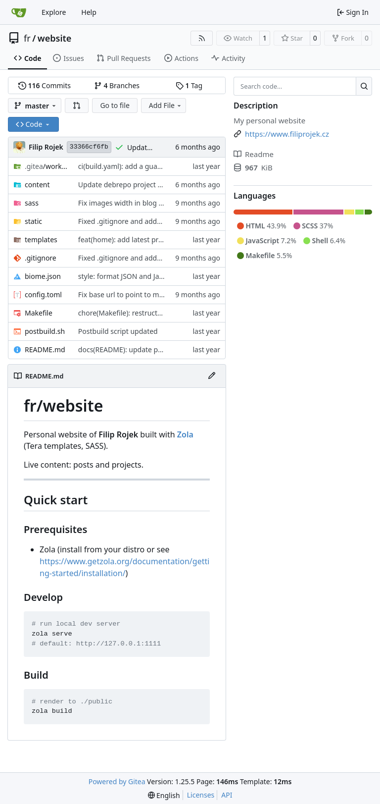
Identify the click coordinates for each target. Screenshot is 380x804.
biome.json (43, 276)
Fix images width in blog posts (127, 203)
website (55, 38)
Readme (254, 154)
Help (88, 12)
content (37, 184)
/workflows (46, 166)
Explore (54, 12)
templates (41, 239)
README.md (45, 349)
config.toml (43, 294)
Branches (117, 85)
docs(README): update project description (146, 349)
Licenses (201, 795)
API (226, 795)
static (33, 221)
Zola (185, 434)
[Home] (19, 12)
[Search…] (364, 86)
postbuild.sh (45, 331)
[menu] (164, 795)
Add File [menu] (166, 105)
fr (27, 38)
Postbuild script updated (118, 331)
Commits (44, 85)
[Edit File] (212, 376)
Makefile (38, 313)
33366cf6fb (89, 147)
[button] (77, 105)
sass (32, 203)
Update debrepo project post (125, 184)
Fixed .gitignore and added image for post (146, 221)
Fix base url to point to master (127, 294)
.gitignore (40, 258)
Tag (189, 85)
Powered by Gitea (117, 781)
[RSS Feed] (201, 38)
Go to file (114, 105)
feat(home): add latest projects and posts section (157, 239)
